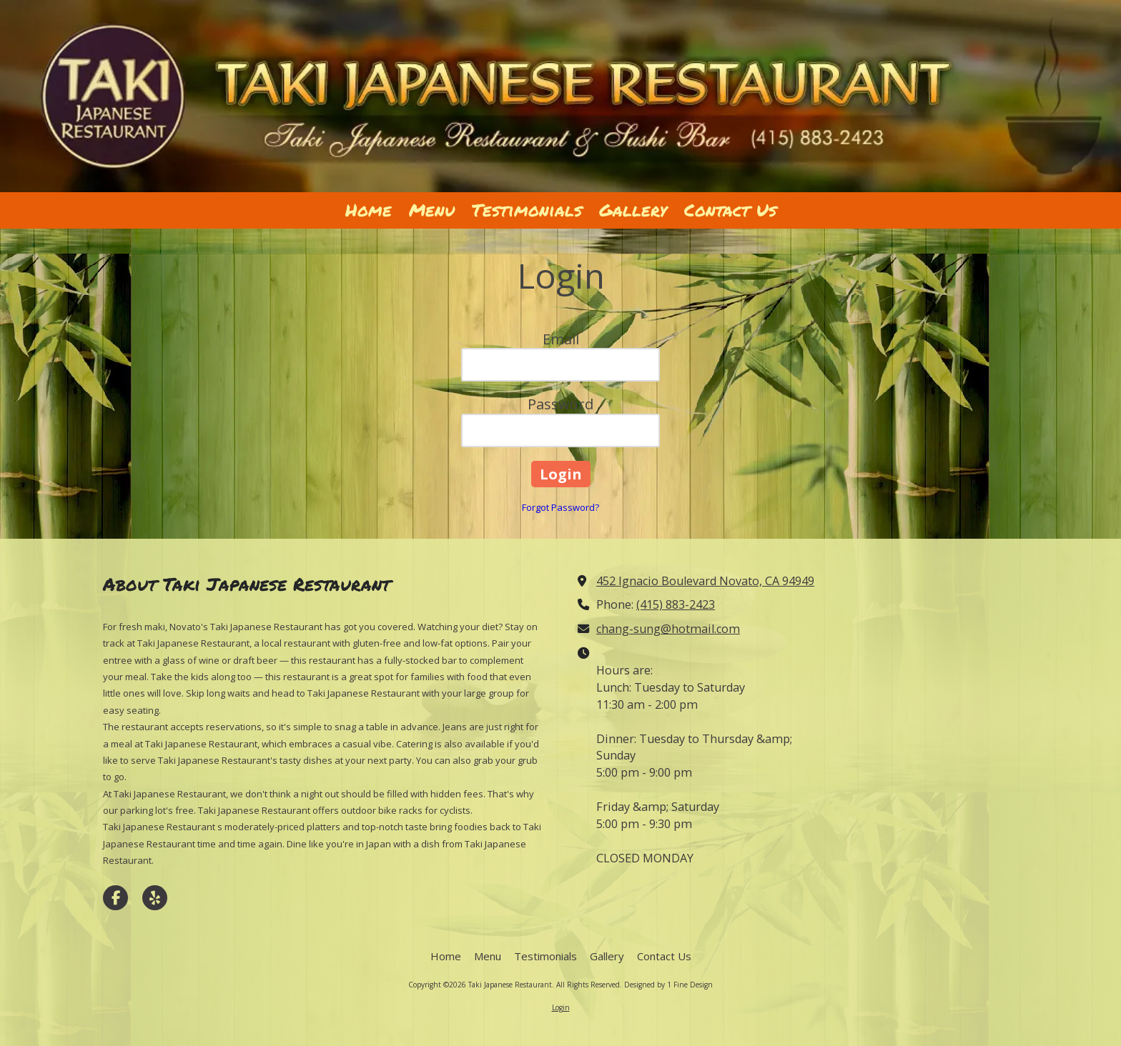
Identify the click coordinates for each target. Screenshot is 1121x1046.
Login (561, 1007)
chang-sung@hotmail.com (668, 629)
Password (560, 404)
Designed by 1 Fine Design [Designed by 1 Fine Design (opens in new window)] (668, 985)
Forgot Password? (560, 507)
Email (561, 339)
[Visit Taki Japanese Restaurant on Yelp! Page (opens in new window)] (154, 897)
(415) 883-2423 (675, 604)
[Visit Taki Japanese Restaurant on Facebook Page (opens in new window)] (115, 897)
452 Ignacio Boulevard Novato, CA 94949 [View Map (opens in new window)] (705, 581)
